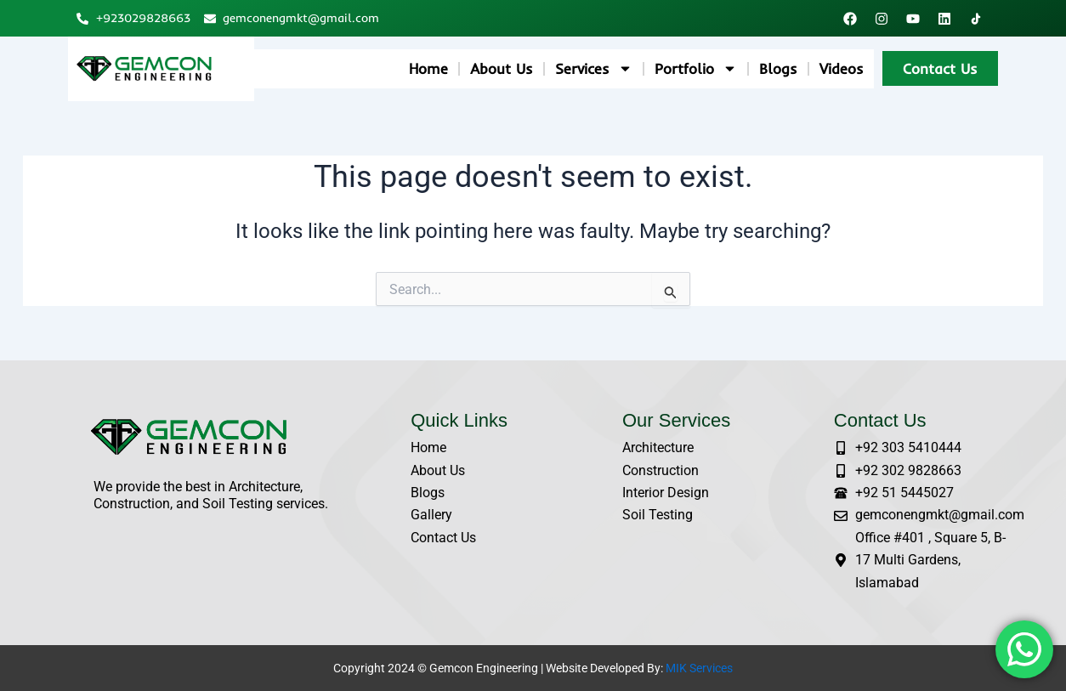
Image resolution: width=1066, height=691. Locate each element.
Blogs (778, 68)
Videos (841, 68)
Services (593, 68)
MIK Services (699, 668)
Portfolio (696, 68)
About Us (501, 68)
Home (428, 68)
